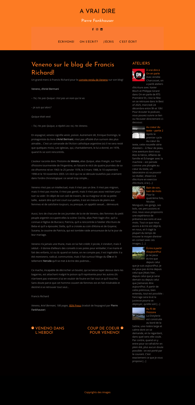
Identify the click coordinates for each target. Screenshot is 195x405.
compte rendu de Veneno (93, 79)
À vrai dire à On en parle (153, 71)
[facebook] (93, 29)
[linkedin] (101, 29)
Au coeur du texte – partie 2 (154, 128)
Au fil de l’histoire (151, 310)
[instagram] (97, 29)
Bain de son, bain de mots (153, 189)
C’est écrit (128, 41)
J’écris (108, 41)
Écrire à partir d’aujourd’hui (154, 249)
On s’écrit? (89, 41)
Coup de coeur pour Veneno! (105, 330)
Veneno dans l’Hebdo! (47, 330)
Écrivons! (66, 41)
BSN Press (75, 305)
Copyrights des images (97, 392)
